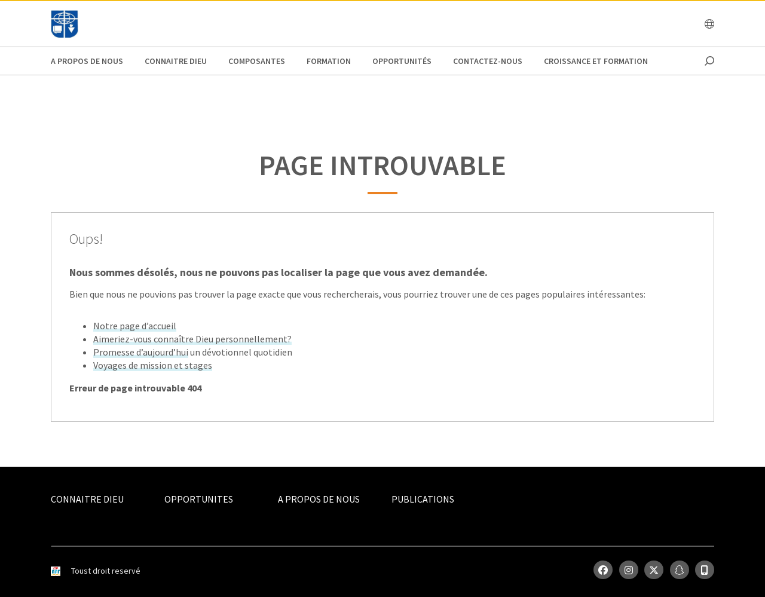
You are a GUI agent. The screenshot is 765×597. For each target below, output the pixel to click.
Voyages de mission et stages (152, 365)
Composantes (256, 61)
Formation (329, 61)
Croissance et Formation (596, 61)
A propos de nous (87, 61)
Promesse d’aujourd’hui (140, 352)
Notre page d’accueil (134, 326)
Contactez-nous (487, 61)
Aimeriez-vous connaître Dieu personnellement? (192, 339)
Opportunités (402, 61)
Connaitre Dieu (176, 61)
